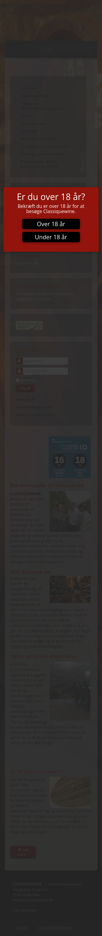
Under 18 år (51, 237)
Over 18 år (51, 224)
